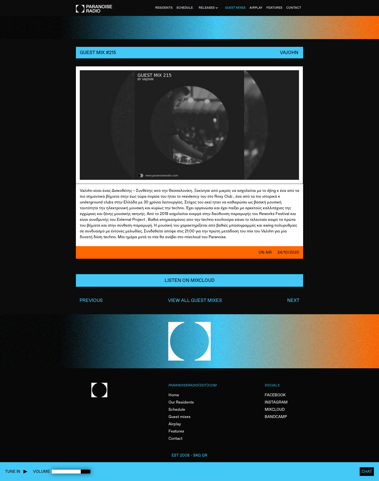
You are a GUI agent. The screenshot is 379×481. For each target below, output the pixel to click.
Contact (175, 438)
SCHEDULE (184, 7)
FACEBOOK (275, 395)
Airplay (174, 424)
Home (173, 395)
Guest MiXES (235, 7)
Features (176, 431)
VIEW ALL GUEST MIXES (195, 300)
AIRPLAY (255, 7)
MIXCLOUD (275, 409)
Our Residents (181, 402)
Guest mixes (179, 416)
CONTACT (293, 7)
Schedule (176, 409)
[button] (209, 8)
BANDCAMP (276, 416)
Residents (164, 7)
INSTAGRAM (276, 402)
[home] (94, 6)
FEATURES (274, 7)
